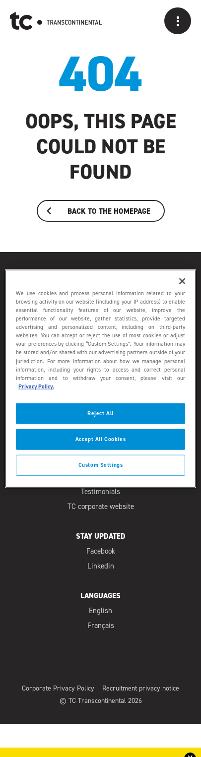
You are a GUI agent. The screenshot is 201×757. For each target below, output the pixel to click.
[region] (100, 378)
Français (100, 626)
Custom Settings (100, 464)
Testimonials (100, 493)
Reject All (100, 413)
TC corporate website (100, 507)
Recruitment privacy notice (140, 689)
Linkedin (100, 566)
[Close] (182, 281)
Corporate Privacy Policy (58, 689)
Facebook (100, 552)
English (100, 612)
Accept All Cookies (100, 438)
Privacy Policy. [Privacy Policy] (36, 386)
